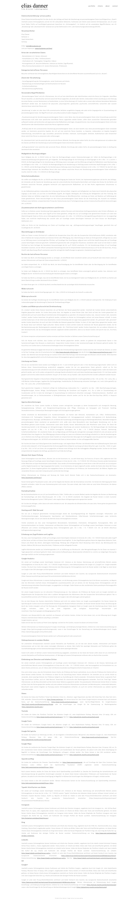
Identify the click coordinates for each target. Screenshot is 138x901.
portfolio (92, 6)
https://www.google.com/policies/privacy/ (49, 717)
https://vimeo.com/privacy (55, 699)
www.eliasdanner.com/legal (43, 48)
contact (115, 6)
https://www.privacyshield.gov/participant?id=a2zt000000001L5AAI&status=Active (48, 882)
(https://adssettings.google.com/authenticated (91, 887)
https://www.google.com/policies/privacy (64, 702)
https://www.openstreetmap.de (72, 762)
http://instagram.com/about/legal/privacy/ (34, 818)
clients (100, 6)
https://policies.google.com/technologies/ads (101, 885)
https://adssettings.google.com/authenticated (84, 717)
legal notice (71, 898)
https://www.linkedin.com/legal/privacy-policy (51, 858)
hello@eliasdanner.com (33, 46)
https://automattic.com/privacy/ (31, 477)
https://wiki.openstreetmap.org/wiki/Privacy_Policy (37, 767)
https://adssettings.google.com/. (32, 707)
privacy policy (79, 898)
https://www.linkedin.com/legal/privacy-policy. (36, 853)
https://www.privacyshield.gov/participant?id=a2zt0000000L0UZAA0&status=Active (89, 855)
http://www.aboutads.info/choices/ (67, 352)
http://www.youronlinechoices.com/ (101, 352)
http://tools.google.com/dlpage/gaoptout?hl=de (37, 704)
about (108, 6)
